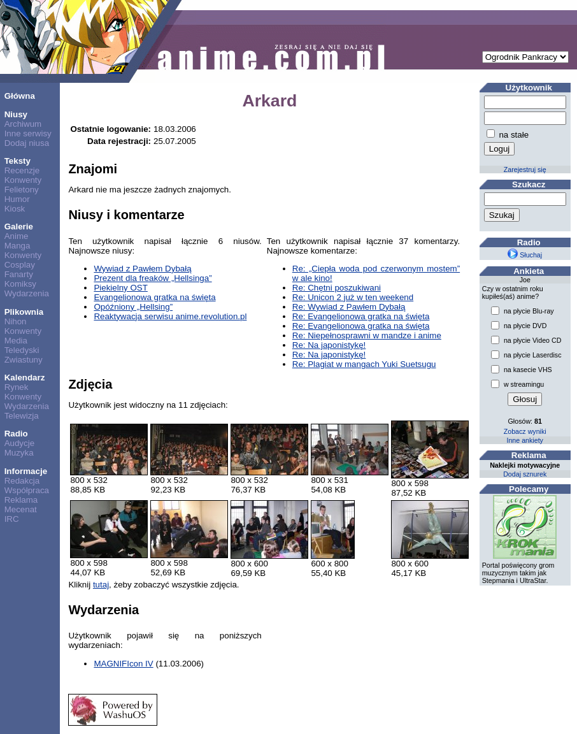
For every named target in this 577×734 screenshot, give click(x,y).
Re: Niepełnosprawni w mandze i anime (366, 335)
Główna (19, 96)
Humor (17, 199)
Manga (17, 245)
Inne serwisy (28, 133)
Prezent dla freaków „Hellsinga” (152, 278)
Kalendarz (24, 377)
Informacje (25, 471)
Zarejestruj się (525, 169)
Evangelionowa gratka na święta (154, 297)
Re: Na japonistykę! (329, 345)
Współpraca (26, 490)
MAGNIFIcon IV (123, 663)
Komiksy (20, 284)
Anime (16, 236)
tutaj (101, 584)
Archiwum (23, 124)
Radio (16, 433)
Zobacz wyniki (525, 431)
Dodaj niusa (26, 143)
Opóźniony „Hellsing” (133, 307)
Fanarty (18, 274)
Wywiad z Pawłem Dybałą (142, 268)
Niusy (15, 114)
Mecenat (20, 509)
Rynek (16, 387)
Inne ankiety (524, 440)
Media (15, 340)
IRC (11, 519)
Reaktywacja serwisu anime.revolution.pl (170, 316)
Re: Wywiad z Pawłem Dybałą (349, 307)
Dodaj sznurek (524, 474)
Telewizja (21, 416)
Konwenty (23, 180)
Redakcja (22, 481)
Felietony (21, 189)
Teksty (17, 161)
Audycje (19, 443)
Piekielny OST (120, 287)
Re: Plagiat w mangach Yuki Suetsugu (364, 364)
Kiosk (14, 208)
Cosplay (19, 265)
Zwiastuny (23, 359)
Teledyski (21, 350)
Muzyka (19, 452)
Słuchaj (525, 255)
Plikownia (23, 312)
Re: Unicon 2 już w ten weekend (352, 297)
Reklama (21, 500)
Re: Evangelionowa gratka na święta (361, 316)
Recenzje (22, 170)
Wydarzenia (26, 293)
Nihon (15, 321)
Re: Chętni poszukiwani (336, 287)
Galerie (18, 226)
